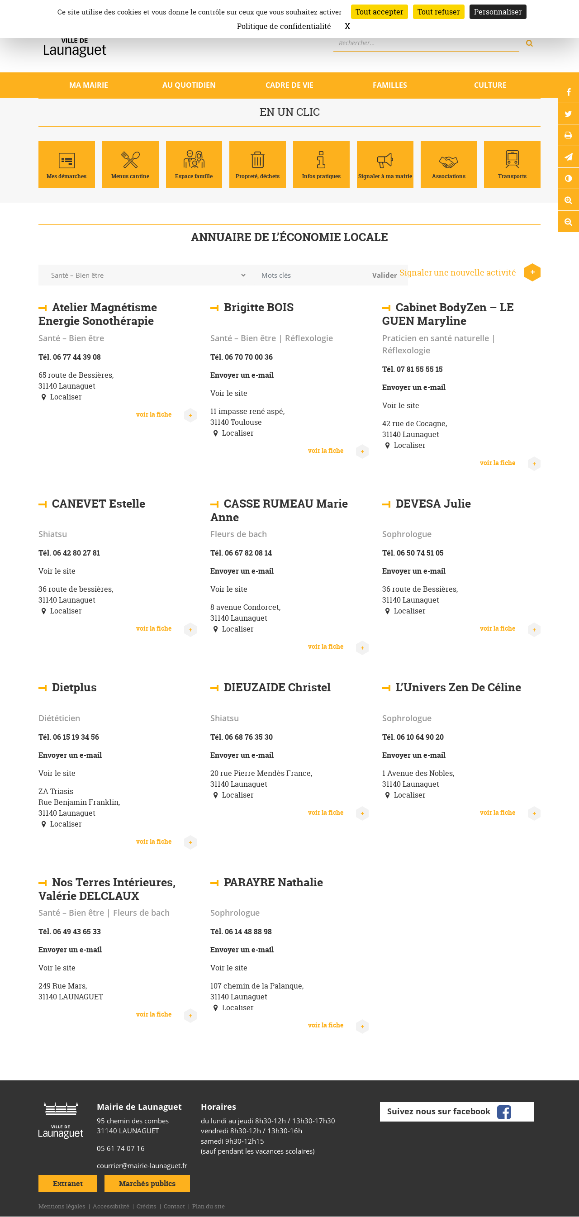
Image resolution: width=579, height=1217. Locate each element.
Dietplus (74, 687)
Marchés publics (147, 1183)
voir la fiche (166, 414)
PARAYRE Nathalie (273, 882)
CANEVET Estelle (98, 503)
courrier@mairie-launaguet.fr (142, 1165)
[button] (567, 162)
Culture (490, 85)
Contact (174, 1206)
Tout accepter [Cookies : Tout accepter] (379, 12)
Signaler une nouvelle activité (470, 272)
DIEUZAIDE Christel (277, 687)
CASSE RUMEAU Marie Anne (279, 510)
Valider (384, 275)
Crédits (147, 1206)
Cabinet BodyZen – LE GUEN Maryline (448, 313)
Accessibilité (111, 1206)
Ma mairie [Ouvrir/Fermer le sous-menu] (88, 85)
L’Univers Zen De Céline (458, 687)
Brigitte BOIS (259, 307)
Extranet (68, 1183)
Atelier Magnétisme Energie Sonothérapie (97, 313)
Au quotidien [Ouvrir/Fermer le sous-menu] (189, 85)
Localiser (60, 397)
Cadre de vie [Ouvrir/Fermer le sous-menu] (289, 85)
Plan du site (208, 1206)
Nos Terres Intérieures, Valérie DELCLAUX (107, 889)
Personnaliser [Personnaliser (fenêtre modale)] (498, 12)
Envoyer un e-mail (242, 375)
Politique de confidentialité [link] (284, 26)
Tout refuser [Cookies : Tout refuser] (439, 12)
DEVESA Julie (433, 503)
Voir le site (228, 393)
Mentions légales (61, 1206)
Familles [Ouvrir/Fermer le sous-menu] (390, 85)
